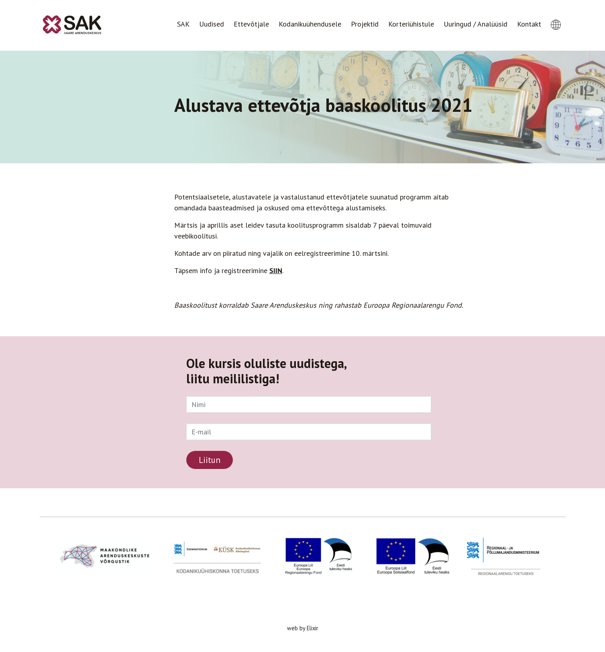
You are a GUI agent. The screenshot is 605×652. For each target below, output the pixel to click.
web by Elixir (302, 628)
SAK (183, 24)
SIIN (275, 270)
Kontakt (529, 24)
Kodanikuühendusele (310, 24)
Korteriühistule (411, 24)
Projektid (365, 24)
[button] (556, 17)
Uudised (211, 24)
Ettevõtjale (251, 24)
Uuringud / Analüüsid (475, 24)
